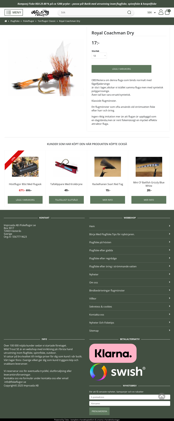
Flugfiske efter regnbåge (129, 258)
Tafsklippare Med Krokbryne (66, 184)
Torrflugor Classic (47, 21)
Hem (129, 226)
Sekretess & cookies (129, 306)
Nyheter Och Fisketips (129, 322)
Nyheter (129, 274)
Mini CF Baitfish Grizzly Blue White (148, 184)
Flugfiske (15, 21)
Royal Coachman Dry (69, 21)
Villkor (129, 298)
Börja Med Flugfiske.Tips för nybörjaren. (129, 234)
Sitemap (129, 330)
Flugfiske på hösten (129, 242)
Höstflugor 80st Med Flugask (25, 184)
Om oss (129, 282)
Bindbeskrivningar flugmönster (129, 290)
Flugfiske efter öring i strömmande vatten (129, 266)
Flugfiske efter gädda (129, 250)
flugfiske (121, 3)
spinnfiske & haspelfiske (142, 3)
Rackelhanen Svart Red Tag (107, 184)
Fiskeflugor (28, 21)
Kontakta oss (129, 314)
